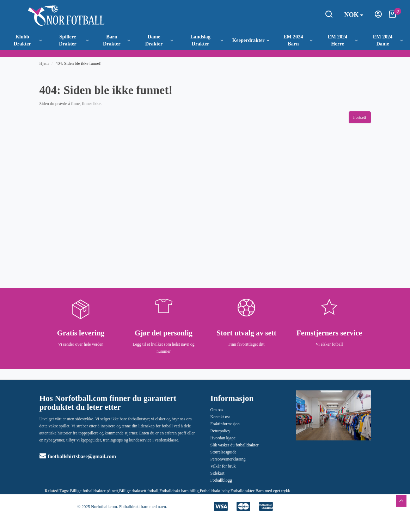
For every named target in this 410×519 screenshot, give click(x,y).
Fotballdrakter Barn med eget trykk (260, 490)
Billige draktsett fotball (138, 490)
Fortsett (359, 117)
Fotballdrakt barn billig (178, 490)
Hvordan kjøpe (223, 437)
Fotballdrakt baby (214, 490)
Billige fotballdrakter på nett (94, 490)
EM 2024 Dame (388, 40)
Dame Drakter (159, 40)
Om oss (216, 409)
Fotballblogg (221, 480)
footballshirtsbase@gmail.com (77, 456)
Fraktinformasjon (225, 423)
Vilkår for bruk (223, 466)
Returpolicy (220, 430)
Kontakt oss (220, 416)
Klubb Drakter (27, 40)
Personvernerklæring (228, 459)
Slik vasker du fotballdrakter (234, 445)
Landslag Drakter (206, 40)
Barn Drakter (116, 40)
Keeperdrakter (250, 40)
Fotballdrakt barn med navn (142, 506)
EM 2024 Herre (343, 40)
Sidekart (217, 473)
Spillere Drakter (74, 40)
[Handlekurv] (392, 16)
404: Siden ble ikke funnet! (79, 63)
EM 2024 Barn (298, 40)
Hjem (44, 63)
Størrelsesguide (223, 452)
